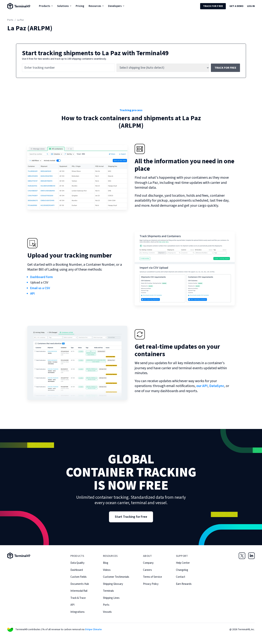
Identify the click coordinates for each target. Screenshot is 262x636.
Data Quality (77, 563)
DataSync (216, 385)
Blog (105, 563)
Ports (10, 20)
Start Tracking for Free (131, 517)
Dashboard (76, 570)
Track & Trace (78, 598)
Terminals (108, 591)
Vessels (107, 612)
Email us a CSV (40, 288)
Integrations (77, 612)
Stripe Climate (93, 629)
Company (148, 563)
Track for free (225, 68)
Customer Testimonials (116, 577)
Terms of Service (152, 577)
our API (202, 385)
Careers (147, 570)
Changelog (182, 570)
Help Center (183, 563)
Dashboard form (41, 277)
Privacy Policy (150, 584)
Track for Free (213, 6)
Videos (107, 570)
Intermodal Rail (78, 591)
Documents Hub (79, 584)
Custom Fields (78, 577)
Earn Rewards (184, 584)
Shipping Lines (111, 598)
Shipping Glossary (113, 584)
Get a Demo (236, 6)
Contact (180, 577)
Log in (251, 6)
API (32, 293)
